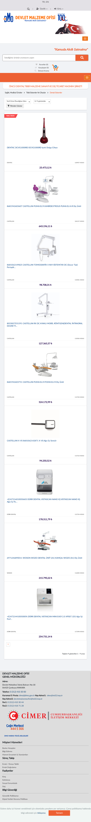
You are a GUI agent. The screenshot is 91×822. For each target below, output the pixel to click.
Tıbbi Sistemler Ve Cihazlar (36, 93)
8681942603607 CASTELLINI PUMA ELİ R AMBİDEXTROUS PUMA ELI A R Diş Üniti (44, 206)
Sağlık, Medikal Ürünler (13, 93)
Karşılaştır (42, 68)
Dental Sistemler (56, 93)
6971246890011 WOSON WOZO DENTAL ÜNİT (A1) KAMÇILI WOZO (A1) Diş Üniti (44, 558)
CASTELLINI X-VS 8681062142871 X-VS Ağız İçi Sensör (32, 441)
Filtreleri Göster (15, 106)
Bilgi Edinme (7, 751)
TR (43, 2)
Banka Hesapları (8, 748)
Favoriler (42, 65)
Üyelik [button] (41, 9)
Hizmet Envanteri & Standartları (15, 755)
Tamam (59, 813)
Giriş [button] (58, 9)
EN (47, 2)
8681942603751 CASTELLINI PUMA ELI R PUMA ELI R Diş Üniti (35, 382)
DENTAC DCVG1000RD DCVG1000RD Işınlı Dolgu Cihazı (32, 148)
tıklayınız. (41, 813)
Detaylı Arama (42, 71)
